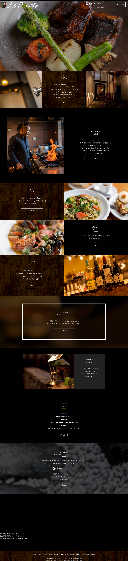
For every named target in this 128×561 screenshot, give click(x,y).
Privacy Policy (85, 552)
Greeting (77, 10)
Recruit (112, 10)
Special (105, 10)
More (64, 100)
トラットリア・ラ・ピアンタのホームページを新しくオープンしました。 (64, 426)
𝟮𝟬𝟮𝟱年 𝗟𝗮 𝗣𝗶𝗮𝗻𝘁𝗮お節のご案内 (64, 414)
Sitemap (93, 552)
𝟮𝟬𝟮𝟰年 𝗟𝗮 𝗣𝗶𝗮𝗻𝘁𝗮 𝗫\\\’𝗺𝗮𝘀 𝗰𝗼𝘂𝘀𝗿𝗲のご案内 (64, 420)
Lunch (84, 10)
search (124, 10)
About (69, 10)
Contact (119, 10)
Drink (97, 10)
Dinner (91, 10)
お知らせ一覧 (64, 432)
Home (62, 10)
